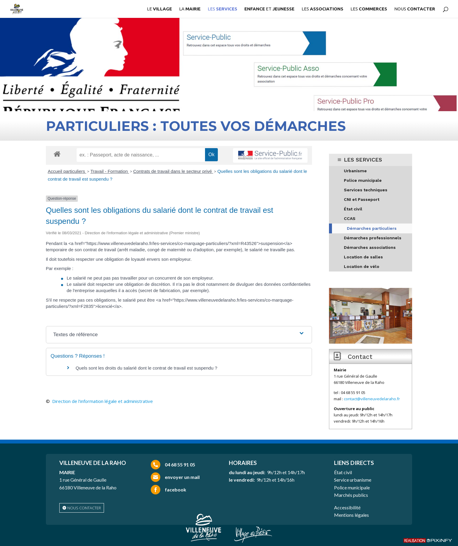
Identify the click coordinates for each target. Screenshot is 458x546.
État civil (353, 209)
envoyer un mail (182, 477)
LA (190, 9)
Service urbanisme (352, 480)
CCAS (349, 218)
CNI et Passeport (361, 199)
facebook (175, 489)
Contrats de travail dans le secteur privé (173, 171)
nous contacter (84, 508)
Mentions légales (351, 515)
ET (269, 9)
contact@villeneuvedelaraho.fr (372, 398)
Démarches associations (370, 247)
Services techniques (365, 189)
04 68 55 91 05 (180, 464)
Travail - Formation (109, 171)
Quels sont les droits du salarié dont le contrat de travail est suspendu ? (146, 367)
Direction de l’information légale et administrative (102, 401)
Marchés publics (351, 495)
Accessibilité (347, 507)
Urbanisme (355, 170)
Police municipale (363, 180)
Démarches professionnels (372, 237)
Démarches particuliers (372, 228)
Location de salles (363, 257)
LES (222, 9)
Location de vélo (361, 266)
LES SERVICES (363, 159)
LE (159, 9)
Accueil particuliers (67, 171)
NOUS (414, 9)
